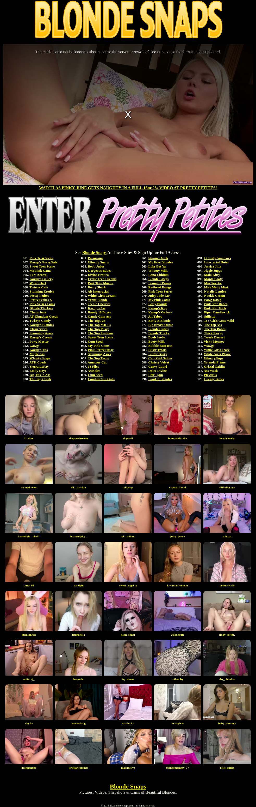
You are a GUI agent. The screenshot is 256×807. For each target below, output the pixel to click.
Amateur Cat (97, 362)
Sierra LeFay (38, 366)
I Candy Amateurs (217, 258)
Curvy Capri (157, 366)
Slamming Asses (41, 333)
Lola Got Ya (157, 266)
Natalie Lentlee (215, 291)
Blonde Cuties (158, 329)
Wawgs (209, 346)
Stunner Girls (158, 258)
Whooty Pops (213, 358)
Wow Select (37, 283)
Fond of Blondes (160, 379)
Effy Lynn (155, 375)
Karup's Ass (96, 308)
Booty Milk (156, 341)
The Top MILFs (99, 325)
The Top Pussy (98, 329)
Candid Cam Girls (101, 379)
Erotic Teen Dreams (102, 279)
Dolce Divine (157, 371)
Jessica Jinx (212, 266)
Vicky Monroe (214, 341)
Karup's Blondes (41, 325)
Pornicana (95, 258)
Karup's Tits (38, 350)
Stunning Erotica (41, 291)
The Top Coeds (40, 379)
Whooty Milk (157, 270)
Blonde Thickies (41, 308)
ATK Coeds (37, 362)
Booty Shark (97, 287)
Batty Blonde (157, 304)
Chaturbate (37, 312)
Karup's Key (157, 308)
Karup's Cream (40, 337)
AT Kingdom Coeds (43, 316)
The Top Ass (96, 321)
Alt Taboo (155, 316)
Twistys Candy (40, 321)
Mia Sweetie (213, 283)
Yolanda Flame (215, 362)
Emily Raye (37, 371)
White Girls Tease (217, 350)
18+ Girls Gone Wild (219, 321)
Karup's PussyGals (43, 262)
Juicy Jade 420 (159, 296)
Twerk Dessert (214, 337)
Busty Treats (157, 350)
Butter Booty (157, 354)
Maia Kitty (212, 275)
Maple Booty (213, 279)
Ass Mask (211, 371)
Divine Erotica (98, 275)
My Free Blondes (160, 262)
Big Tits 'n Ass (39, 375)
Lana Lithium (158, 275)
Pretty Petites (39, 296)
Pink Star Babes (215, 304)
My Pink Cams (40, 270)
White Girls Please (217, 354)
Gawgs (34, 346)
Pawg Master (38, 341)
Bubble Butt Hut (160, 346)
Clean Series (38, 329)
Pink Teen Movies (100, 283)
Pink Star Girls (215, 308)
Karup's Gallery (41, 279)
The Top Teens (98, 358)
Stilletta (209, 316)
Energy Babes (214, 379)
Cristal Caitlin (214, 366)
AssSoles (94, 371)
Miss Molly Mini (216, 287)
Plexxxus (210, 375)
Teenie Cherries (99, 304)
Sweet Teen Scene (42, 266)
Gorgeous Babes (99, 270)
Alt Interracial (98, 291)
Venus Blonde (98, 300)
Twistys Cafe (38, 287)
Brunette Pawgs (159, 283)
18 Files (93, 366)
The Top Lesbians (100, 333)
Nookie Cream (214, 296)
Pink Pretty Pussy (101, 350)
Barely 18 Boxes (99, 312)
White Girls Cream (102, 296)
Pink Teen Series (41, 258)
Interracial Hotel (216, 262)
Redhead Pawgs (159, 287)
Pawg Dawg (212, 300)
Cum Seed (95, 341)
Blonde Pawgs (158, 279)
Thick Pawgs (213, 333)
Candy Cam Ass (99, 316)
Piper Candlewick (217, 312)
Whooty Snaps (40, 358)
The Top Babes (215, 329)
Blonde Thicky (159, 333)
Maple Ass (36, 354)
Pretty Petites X (40, 300)
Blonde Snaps (94, 252)
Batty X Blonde (159, 321)
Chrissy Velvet (158, 362)
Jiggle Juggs (213, 270)
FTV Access (37, 275)
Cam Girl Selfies (160, 358)
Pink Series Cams (42, 304)
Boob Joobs (156, 337)
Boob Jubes (96, 266)
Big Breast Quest (160, 325)
